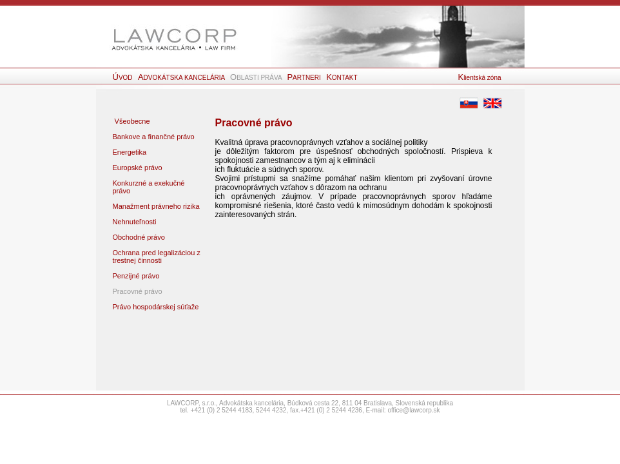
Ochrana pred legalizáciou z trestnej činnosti (156, 256)
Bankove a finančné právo (154, 136)
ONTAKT (342, 77)
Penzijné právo (136, 276)
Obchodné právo (139, 237)
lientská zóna (479, 77)
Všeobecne (131, 121)
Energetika (130, 152)
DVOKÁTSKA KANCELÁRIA (182, 77)
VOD (124, 77)
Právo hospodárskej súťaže (156, 307)
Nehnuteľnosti (135, 222)
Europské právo (137, 167)
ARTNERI (304, 77)
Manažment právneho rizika (156, 206)
